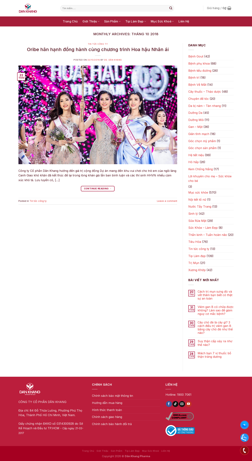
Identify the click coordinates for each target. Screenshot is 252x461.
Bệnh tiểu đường (199, 70)
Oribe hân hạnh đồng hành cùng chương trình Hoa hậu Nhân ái (98, 49)
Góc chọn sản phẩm (202, 148)
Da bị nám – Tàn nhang (204, 106)
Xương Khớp (197, 270)
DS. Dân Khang (113, 60)
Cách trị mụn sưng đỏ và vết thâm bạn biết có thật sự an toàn (215, 295)
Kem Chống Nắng (200, 169)
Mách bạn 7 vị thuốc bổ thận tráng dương (214, 355)
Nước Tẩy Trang (199, 206)
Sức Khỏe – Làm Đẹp (203, 227)
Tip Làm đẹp (197, 256)
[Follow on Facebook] (169, 404)
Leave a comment (167, 201)
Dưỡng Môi (196, 120)
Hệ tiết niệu (196, 155)
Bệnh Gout (195, 56)
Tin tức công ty (98, 44)
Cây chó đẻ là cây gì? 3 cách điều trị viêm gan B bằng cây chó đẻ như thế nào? (215, 328)
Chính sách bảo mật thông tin (112, 396)
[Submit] (171, 8)
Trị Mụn (193, 263)
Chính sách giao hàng (107, 417)
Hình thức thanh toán (107, 410)
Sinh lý (193, 213)
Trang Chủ (70, 21)
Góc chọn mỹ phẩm (202, 141)
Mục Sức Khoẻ (162, 21)
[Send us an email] (182, 404)
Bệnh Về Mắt (197, 84)
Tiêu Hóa (194, 242)
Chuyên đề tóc (198, 99)
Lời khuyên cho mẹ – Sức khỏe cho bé (210, 178)
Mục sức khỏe (198, 192)
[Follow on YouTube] (189, 404)
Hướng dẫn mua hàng (107, 403)
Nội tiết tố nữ (197, 199)
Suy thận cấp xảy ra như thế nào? (215, 343)
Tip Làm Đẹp (135, 21)
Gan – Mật (195, 127)
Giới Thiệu (90, 21)
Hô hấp (193, 162)
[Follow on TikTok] (175, 404)
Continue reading (98, 188)
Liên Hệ (183, 21)
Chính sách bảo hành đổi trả (112, 424)
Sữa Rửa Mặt (197, 221)
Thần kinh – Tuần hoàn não (207, 235)
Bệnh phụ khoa (199, 63)
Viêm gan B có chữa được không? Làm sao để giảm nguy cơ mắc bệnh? (216, 310)
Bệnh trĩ (193, 77)
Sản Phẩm (112, 21)
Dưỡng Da (195, 113)
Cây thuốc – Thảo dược (204, 91)
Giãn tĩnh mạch (198, 134)
